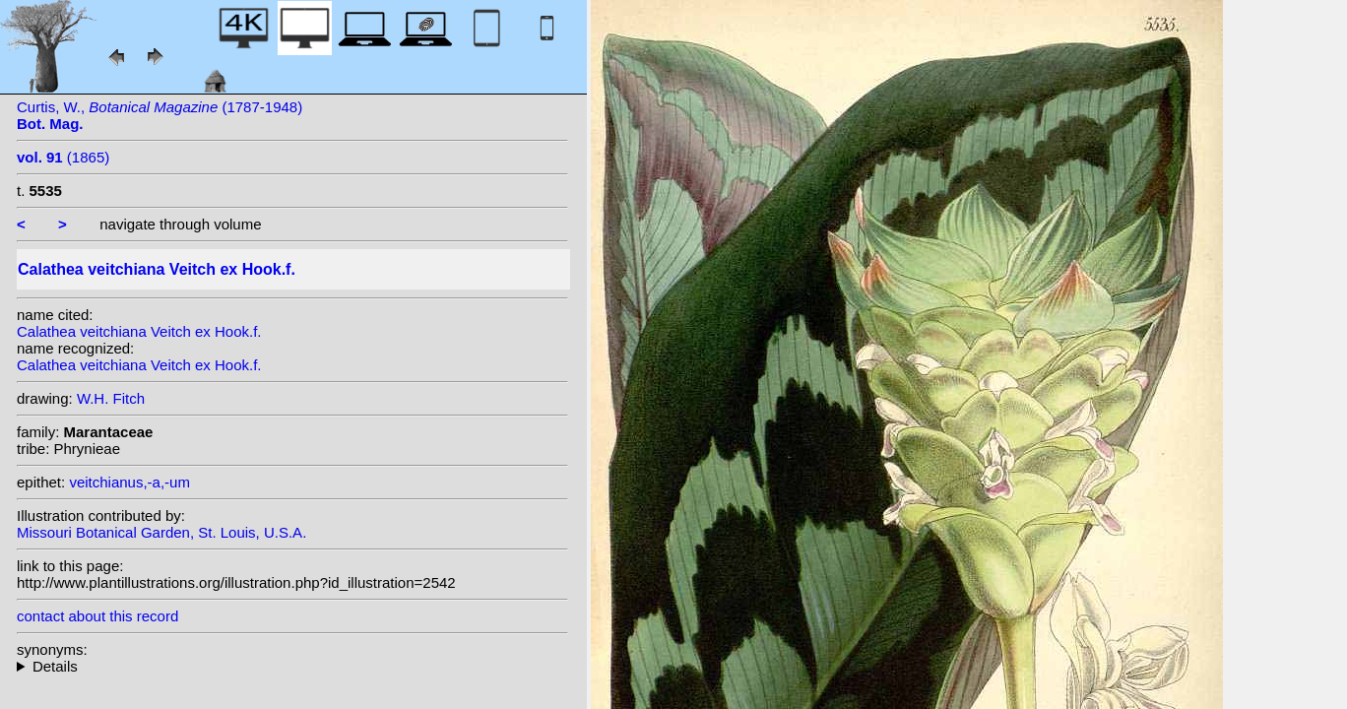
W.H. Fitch (111, 398)
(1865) (63, 157)
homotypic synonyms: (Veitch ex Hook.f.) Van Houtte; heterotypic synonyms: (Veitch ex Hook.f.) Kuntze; (292, 666)
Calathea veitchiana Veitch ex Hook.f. (139, 331)
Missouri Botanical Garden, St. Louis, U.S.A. (161, 532)
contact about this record (97, 616)
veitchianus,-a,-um (129, 482)
